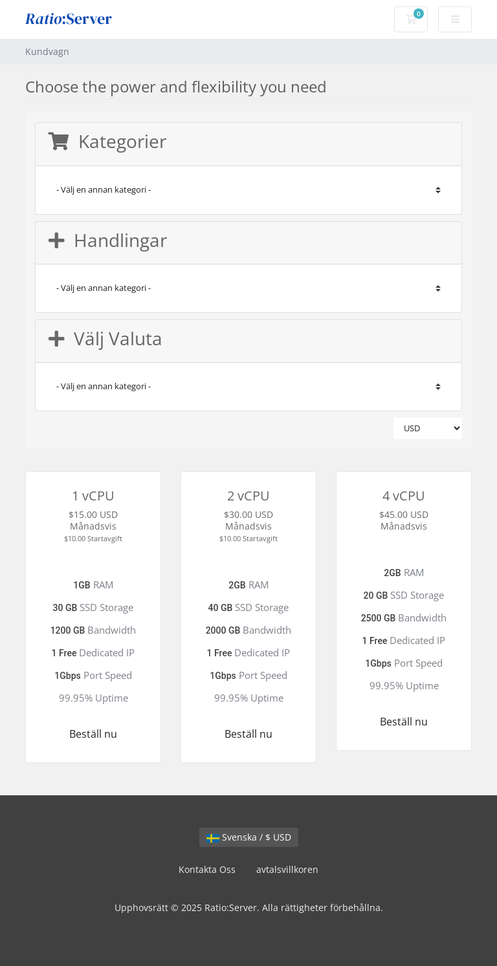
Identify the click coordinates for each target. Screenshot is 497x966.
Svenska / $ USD (248, 837)
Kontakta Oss (207, 869)
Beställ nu (93, 734)
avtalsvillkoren (287, 869)
